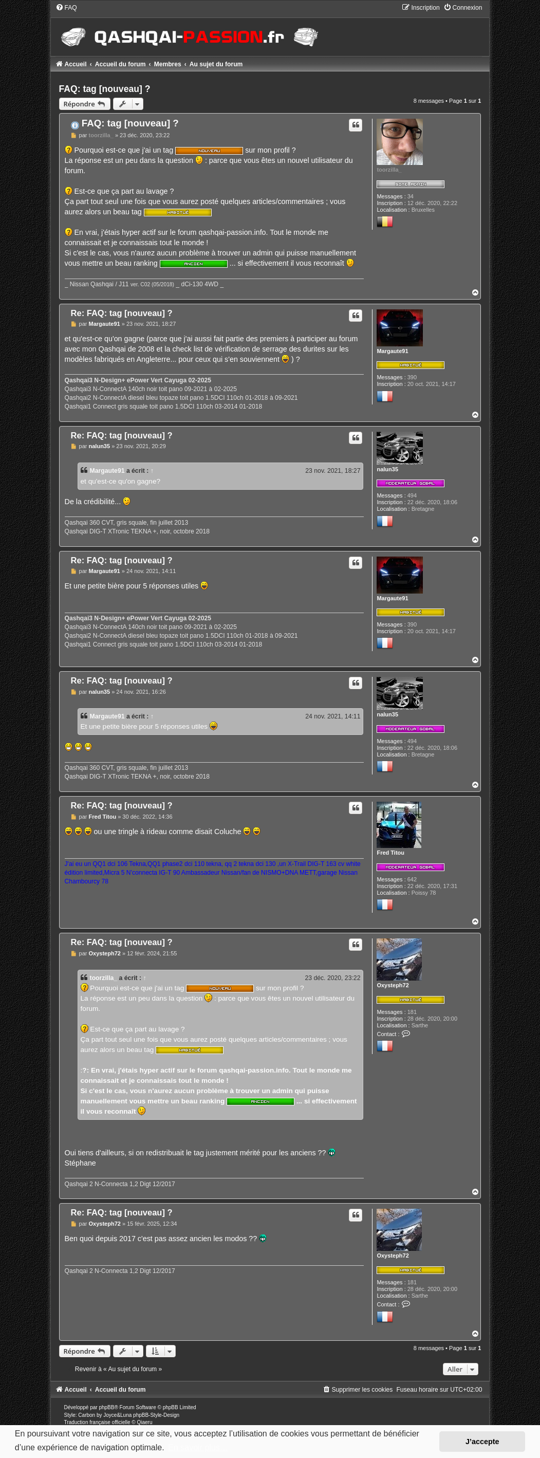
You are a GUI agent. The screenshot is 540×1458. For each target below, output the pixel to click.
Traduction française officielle (97, 1422)
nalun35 (387, 469)
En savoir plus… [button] (198, 1447)
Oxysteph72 (392, 985)
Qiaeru (144, 1422)
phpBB (106, 1407)
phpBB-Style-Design (156, 1415)
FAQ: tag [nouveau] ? (105, 89)
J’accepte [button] (482, 1441)
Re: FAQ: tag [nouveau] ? (122, 313)
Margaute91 (392, 351)
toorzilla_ (389, 170)
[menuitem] (66, 7)
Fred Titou (390, 853)
